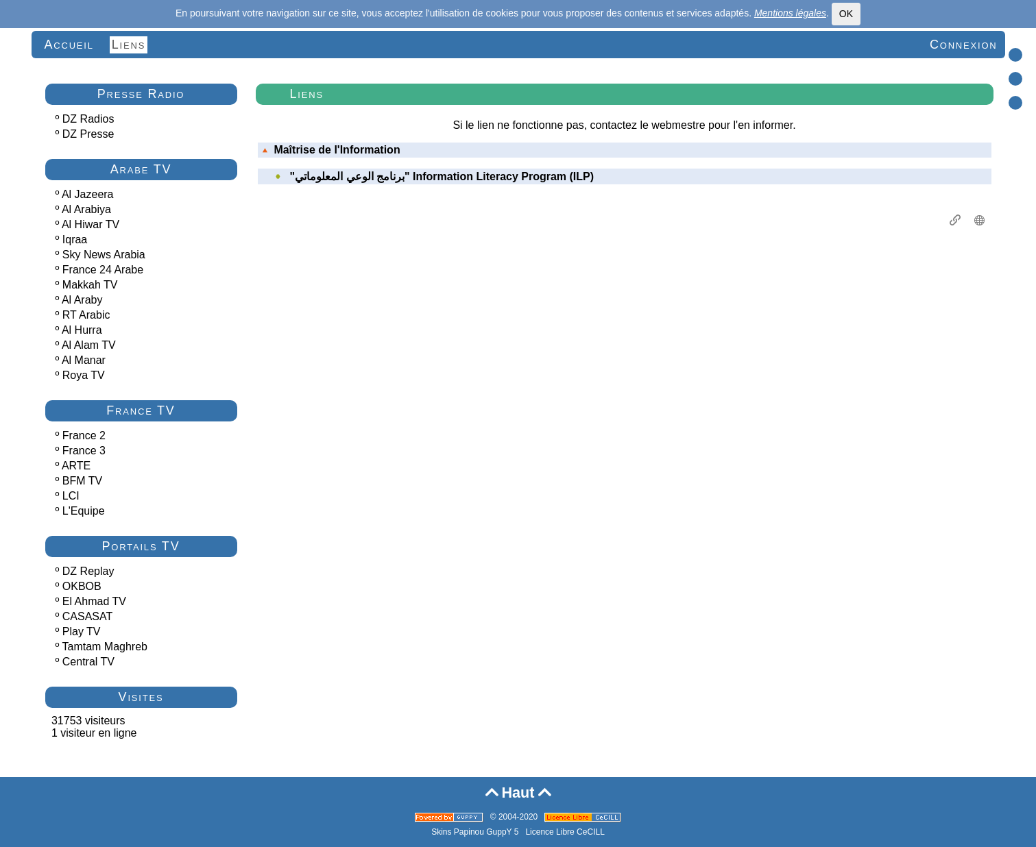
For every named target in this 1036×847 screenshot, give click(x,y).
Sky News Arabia (103, 254)
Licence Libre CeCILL (564, 832)
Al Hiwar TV (90, 224)
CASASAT (87, 616)
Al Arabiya (86, 209)
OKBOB (81, 586)
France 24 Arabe (102, 269)
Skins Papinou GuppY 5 (477, 832)
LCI (71, 496)
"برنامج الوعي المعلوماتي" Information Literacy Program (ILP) (442, 176)
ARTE (76, 465)
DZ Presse (88, 134)
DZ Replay (88, 571)
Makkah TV (90, 285)
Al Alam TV (89, 345)
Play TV (81, 631)
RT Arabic (86, 315)
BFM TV (82, 481)
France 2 (84, 435)
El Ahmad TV (94, 601)
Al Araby (82, 300)
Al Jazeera (88, 194)
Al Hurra (82, 330)
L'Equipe (83, 511)
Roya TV (83, 375)
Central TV (88, 661)
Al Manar (84, 360)
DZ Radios (88, 119)
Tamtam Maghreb (105, 646)
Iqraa (74, 239)
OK (846, 13)
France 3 (84, 450)
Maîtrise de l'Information (331, 150)
